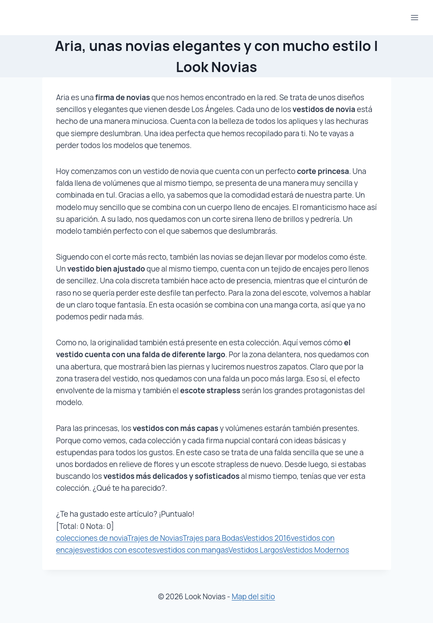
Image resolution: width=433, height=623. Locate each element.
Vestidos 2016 (267, 538)
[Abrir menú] (414, 17)
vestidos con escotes (119, 550)
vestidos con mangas (192, 550)
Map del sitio (253, 596)
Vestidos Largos (256, 550)
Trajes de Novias (154, 538)
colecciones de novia (91, 538)
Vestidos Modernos (316, 550)
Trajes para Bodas (212, 538)
